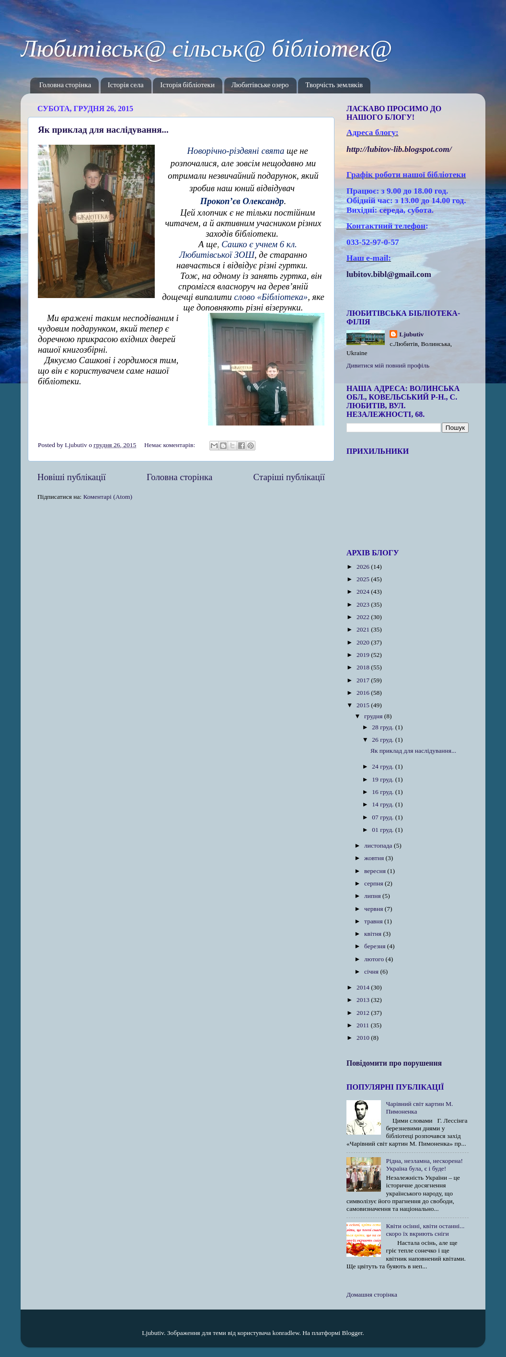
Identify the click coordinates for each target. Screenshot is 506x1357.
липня (373, 895)
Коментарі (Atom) (107, 496)
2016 (363, 692)
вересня (375, 870)
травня (374, 921)
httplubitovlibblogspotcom (399, 149)
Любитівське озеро (260, 85)
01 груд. (383, 829)
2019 (363, 654)
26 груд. (383, 739)
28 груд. (383, 727)
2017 (363, 680)
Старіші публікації (289, 477)
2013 (363, 999)
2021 (363, 629)
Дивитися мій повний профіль (387, 365)
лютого (374, 959)
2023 (363, 604)
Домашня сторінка (371, 1294)
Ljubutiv (411, 334)
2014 (363, 987)
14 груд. (383, 804)
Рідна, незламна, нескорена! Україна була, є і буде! (424, 1164)
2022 (363, 617)
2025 (363, 579)
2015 (363, 705)
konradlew (285, 1332)
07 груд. (383, 817)
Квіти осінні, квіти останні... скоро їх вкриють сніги (425, 1229)
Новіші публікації (71, 477)
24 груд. (383, 766)
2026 (363, 566)
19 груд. (383, 779)
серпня (374, 883)
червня (374, 908)
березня (375, 946)
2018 (363, 667)
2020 (363, 642)
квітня (373, 933)
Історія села (126, 85)
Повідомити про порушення (394, 1063)
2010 (363, 1037)
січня (372, 971)
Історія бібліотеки (187, 85)
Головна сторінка (65, 85)
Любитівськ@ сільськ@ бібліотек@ (206, 48)
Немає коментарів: (170, 444)
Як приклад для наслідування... (103, 130)
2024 (363, 591)
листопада (379, 845)
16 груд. (383, 791)
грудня (374, 716)
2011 (363, 1025)
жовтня (375, 858)
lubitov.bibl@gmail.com (388, 274)
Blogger (352, 1332)
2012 (363, 1012)
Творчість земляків (334, 85)
